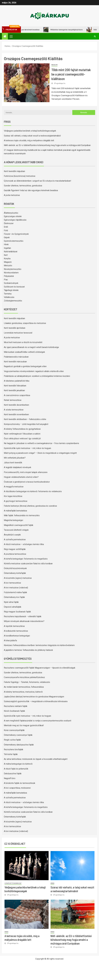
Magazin (54, 65)
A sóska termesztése (13, 409)
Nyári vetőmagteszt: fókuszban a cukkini (22, 434)
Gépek (7, 237)
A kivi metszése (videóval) (16, 587)
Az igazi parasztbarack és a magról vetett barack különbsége (31, 347)
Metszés (8, 265)
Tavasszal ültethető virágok (16, 530)
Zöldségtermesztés (13, 300)
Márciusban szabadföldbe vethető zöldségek (24, 352)
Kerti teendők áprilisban (14, 328)
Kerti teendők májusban (14, 171)
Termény (8, 293)
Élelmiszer (9, 223)
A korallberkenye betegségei (17, 635)
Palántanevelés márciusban (16, 357)
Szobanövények (11, 283)
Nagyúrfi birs (9, 778)
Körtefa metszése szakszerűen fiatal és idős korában (28, 563)
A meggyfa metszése (13, 486)
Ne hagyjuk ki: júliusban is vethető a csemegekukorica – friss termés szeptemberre (41, 443)
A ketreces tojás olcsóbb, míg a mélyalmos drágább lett (29, 140)
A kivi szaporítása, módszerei (17, 788)
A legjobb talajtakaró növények (17, 467)
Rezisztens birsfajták (13, 749)
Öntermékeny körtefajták (15, 573)
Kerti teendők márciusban (15, 361)
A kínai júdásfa (10, 640)
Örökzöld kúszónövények (15, 568)
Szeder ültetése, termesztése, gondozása (23, 185)
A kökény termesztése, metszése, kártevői (23, 692)
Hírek (6, 244)
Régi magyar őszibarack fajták (17, 611)
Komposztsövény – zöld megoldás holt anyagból (26, 424)
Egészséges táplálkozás (15, 220)
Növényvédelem (11, 272)
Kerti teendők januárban (14, 390)
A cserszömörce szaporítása (17, 395)
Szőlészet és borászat (14, 286)
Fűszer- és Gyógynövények (16, 234)
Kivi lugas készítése (13, 496)
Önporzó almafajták (12, 607)
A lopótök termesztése (14, 626)
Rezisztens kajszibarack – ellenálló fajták (22, 616)
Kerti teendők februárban (15, 385)
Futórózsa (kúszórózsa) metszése (19, 176)
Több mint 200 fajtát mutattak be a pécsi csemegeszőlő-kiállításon (71, 74)
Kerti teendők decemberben (16, 405)
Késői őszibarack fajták (14, 711)
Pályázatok (9, 276)
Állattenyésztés (11, 213)
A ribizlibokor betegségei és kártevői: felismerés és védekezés (33, 491)
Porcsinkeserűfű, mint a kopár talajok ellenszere (25, 472)
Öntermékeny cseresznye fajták (18, 735)
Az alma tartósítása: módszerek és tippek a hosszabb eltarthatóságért (35, 759)
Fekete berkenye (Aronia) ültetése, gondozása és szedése (30, 506)
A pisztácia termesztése (15, 554)
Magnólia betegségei (13, 520)
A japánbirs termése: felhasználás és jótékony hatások (28, 650)
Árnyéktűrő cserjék (12, 534)
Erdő (6, 227)
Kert (6, 255)
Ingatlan (7, 248)
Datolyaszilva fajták (13, 773)
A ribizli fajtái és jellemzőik (16, 769)
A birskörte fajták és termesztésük (19, 783)
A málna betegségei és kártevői (18, 764)
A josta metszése (12, 195)
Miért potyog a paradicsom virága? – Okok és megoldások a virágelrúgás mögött (40, 453)
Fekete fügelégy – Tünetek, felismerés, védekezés (27, 682)
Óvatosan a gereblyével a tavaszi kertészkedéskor (27, 482)
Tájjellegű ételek (11, 290)
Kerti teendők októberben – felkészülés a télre (25, 419)
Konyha (7, 258)
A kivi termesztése (12, 583)
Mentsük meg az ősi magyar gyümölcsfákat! (24, 725)
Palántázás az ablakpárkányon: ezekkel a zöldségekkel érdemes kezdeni (37, 376)
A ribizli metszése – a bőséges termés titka (24, 544)
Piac (6, 279)
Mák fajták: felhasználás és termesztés (22, 515)
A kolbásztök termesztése (16, 631)
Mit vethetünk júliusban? (15, 458)
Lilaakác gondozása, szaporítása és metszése (25, 323)
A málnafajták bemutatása (15, 510)
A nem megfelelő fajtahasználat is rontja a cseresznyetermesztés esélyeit (37, 720)
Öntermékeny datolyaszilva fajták (19, 744)
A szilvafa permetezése (15, 539)
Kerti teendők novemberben (16, 414)
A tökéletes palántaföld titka (16, 381)
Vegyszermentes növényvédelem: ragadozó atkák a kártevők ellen (34, 371)
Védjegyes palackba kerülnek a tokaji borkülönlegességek (30, 131)
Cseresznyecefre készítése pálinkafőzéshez (24, 677)
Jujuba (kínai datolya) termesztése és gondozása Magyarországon (34, 696)
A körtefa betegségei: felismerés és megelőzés (26, 559)
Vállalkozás (9, 297)
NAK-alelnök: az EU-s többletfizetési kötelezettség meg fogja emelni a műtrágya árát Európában (47, 145)
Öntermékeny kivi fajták (14, 597)
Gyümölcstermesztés (13, 241)
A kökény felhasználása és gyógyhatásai (22, 429)
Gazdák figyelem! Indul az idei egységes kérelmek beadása (31, 190)
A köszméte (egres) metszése (18, 578)
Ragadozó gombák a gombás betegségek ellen (25, 366)
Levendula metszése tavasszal (18, 333)
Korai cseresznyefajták (14, 730)
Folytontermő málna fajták (15, 592)
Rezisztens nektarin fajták (15, 706)
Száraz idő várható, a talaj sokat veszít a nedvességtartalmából (32, 135)
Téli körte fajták (11, 754)
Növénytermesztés (12, 269)
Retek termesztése (12, 400)
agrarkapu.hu (60, 83)
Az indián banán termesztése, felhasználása (24, 687)
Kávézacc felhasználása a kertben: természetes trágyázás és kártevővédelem (39, 645)
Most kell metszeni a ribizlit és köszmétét (23, 342)
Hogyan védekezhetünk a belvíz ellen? (21, 477)
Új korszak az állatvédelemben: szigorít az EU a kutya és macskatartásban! (37, 181)
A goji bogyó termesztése (15, 501)
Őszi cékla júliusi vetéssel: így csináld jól (22, 438)
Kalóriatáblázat (10, 251)
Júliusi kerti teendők (13, 462)
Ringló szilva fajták (12, 740)
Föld (6, 230)
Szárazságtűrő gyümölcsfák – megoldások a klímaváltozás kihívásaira (35, 701)
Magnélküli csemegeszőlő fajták (18, 525)
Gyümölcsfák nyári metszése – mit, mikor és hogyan (27, 448)
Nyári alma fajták (11, 602)
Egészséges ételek (13, 216)
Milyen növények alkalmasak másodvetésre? (24, 621)
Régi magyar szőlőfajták (15, 549)
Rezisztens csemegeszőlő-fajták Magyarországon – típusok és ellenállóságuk (39, 668)
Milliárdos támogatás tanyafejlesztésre (67, 29)
